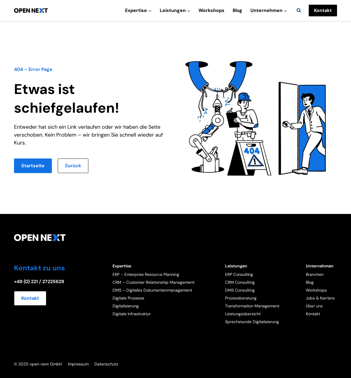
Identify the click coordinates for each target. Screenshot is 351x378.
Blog (237, 10)
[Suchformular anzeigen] (298, 10)
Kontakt (323, 10)
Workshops (211, 10)
